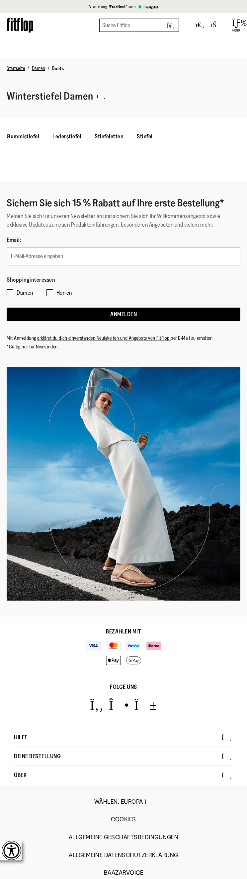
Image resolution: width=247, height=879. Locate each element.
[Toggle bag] (216, 25)
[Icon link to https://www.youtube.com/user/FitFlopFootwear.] (145, 705)
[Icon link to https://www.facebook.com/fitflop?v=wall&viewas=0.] (97, 705)
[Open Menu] (236, 25)
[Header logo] (20, 25)
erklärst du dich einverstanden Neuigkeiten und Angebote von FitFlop (104, 338)
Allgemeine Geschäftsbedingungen (124, 837)
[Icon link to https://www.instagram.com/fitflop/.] (119, 705)
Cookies (123, 819)
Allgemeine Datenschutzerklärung (123, 855)
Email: (14, 240)
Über (123, 775)
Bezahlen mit (123, 631)
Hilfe (123, 737)
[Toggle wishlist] (200, 25)
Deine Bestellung (123, 756)
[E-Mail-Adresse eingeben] (123, 256)
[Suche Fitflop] (139, 25)
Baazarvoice (123, 872)
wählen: (123, 801)
